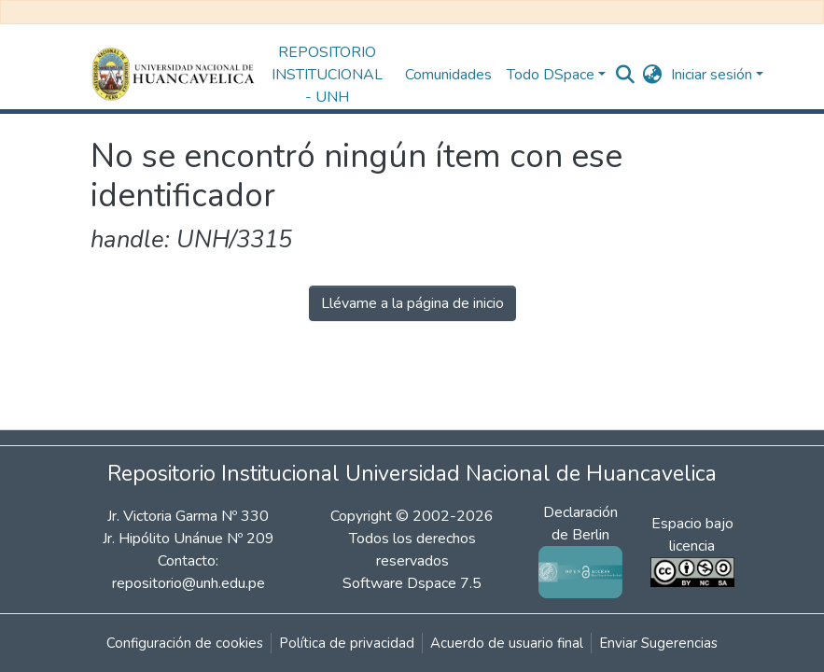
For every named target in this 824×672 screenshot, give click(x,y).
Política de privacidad (346, 643)
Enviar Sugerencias (658, 643)
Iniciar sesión (711, 74)
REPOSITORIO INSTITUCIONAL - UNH (327, 74)
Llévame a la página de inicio (412, 303)
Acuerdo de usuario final (506, 643)
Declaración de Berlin (580, 541)
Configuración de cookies (184, 643)
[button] (651, 74)
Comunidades (448, 74)
